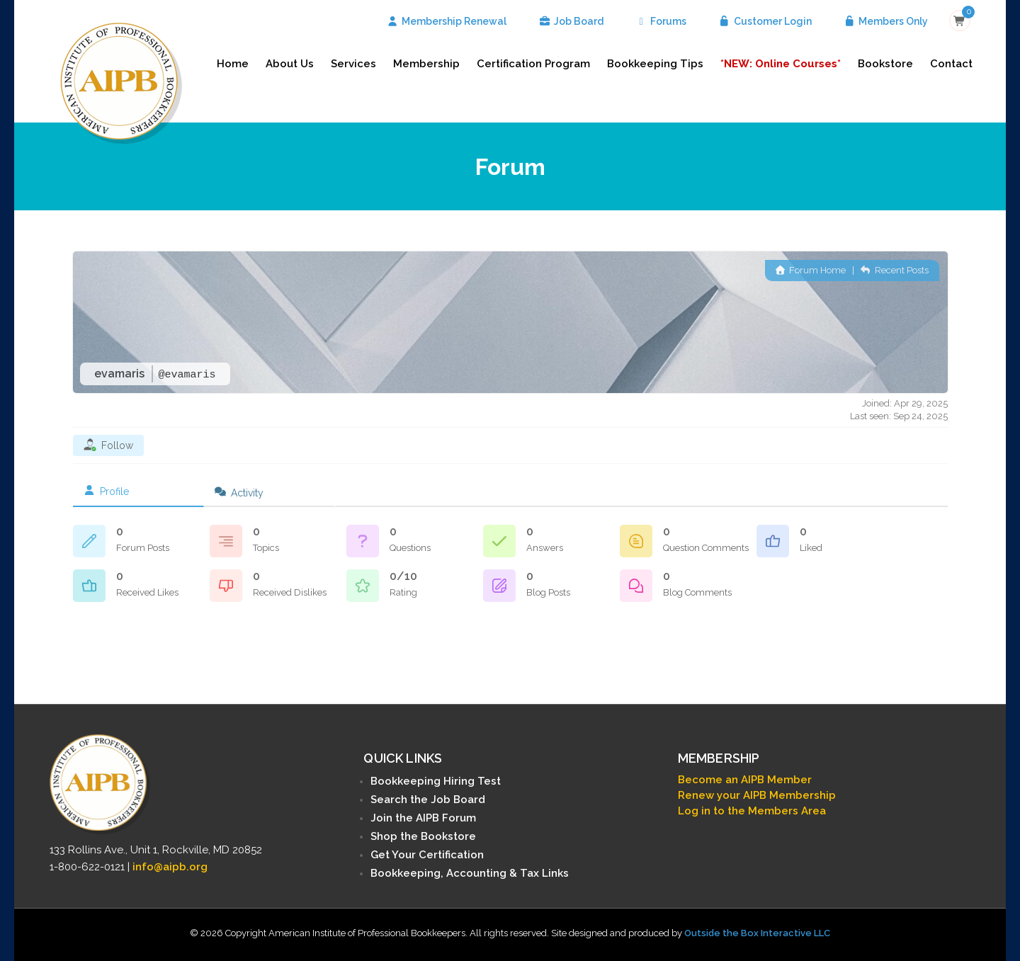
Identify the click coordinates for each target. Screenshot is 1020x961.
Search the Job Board (427, 799)
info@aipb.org (170, 866)
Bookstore (885, 63)
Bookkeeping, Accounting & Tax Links (469, 873)
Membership (426, 63)
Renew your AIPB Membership (757, 795)
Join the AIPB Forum (423, 818)
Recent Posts (894, 270)
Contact (951, 63)
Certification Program (533, 63)
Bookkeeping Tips (655, 63)
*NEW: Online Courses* (780, 63)
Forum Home (811, 270)
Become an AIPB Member (745, 779)
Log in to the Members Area (752, 810)
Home (233, 63)
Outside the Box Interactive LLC (757, 933)
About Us (290, 63)
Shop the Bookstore (423, 836)
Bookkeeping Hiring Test (435, 781)
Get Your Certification (427, 854)
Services (353, 63)
